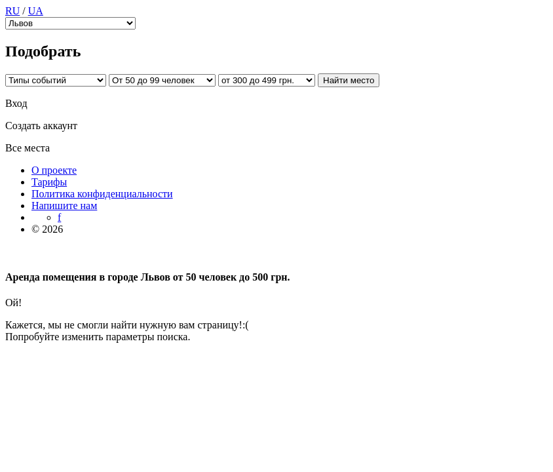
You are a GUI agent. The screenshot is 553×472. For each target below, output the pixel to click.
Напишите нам (64, 205)
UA (35, 10)
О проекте (54, 170)
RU (12, 10)
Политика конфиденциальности (102, 193)
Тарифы (49, 181)
